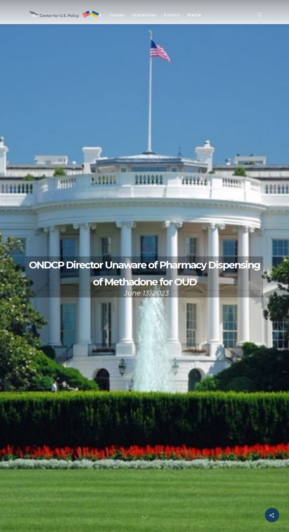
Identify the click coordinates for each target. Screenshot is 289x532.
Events (172, 15)
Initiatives (144, 15)
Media (194, 15)
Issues (117, 15)
